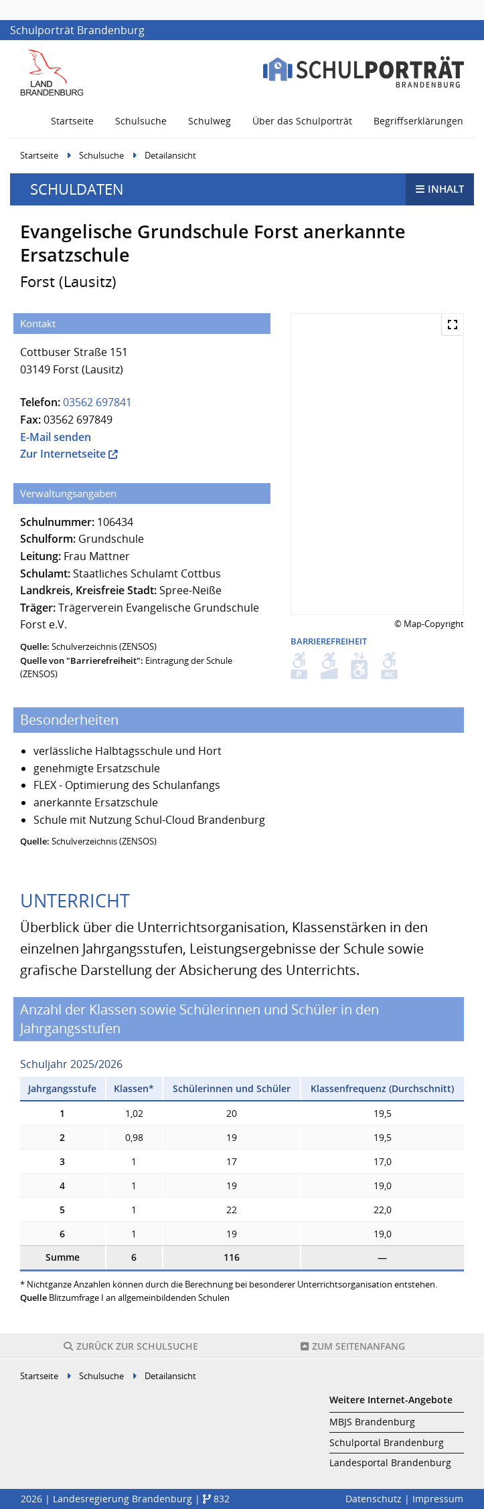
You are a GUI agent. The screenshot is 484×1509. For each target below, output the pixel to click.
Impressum (437, 1498)
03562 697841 (97, 402)
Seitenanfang (353, 1346)
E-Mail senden (55, 437)
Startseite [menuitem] (72, 120)
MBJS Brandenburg (372, 1421)
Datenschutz (373, 1498)
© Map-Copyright (429, 624)
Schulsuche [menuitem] (141, 120)
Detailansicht (170, 155)
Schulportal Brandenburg (386, 1442)
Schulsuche (101, 155)
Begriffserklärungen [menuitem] (418, 120)
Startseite (39, 155)
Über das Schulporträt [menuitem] (302, 120)
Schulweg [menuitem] (209, 120)
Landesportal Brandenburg (390, 1462)
